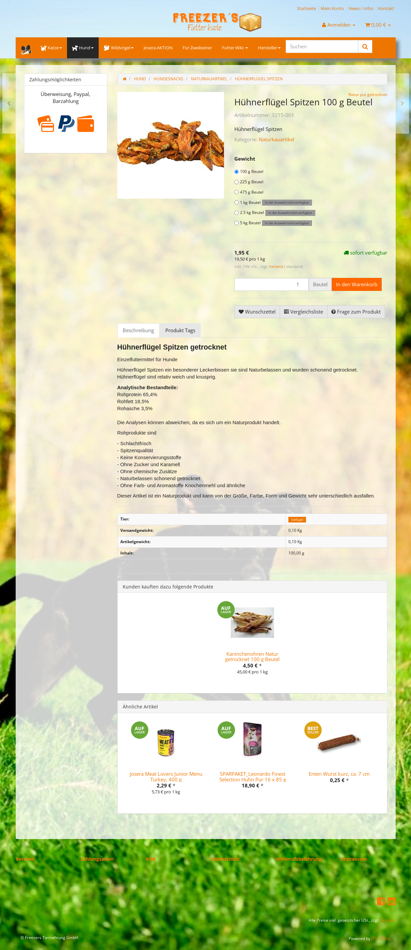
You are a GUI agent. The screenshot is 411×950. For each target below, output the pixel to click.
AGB (150, 859)
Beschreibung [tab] (138, 330)
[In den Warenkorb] (357, 284)
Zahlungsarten (97, 859)
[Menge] (271, 284)
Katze (51, 48)
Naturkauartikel (276, 139)
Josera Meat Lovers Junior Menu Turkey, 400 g (166, 776)
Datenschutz (225, 859)
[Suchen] (322, 46)
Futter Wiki (235, 48)
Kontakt (386, 8)
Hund (83, 48)
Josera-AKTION (158, 48)
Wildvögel (118, 48)
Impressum (354, 859)
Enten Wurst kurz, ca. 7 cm (339, 773)
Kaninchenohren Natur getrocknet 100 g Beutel (252, 656)
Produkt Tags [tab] (180, 330)
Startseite (306, 8)
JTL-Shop (381, 938)
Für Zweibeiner (197, 48)
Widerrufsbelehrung (299, 859)
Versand (276, 266)
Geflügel (297, 519)
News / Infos (361, 8)
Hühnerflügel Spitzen (259, 79)
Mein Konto (332, 8)
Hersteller (269, 48)
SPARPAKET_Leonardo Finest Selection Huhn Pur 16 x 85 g (252, 776)
